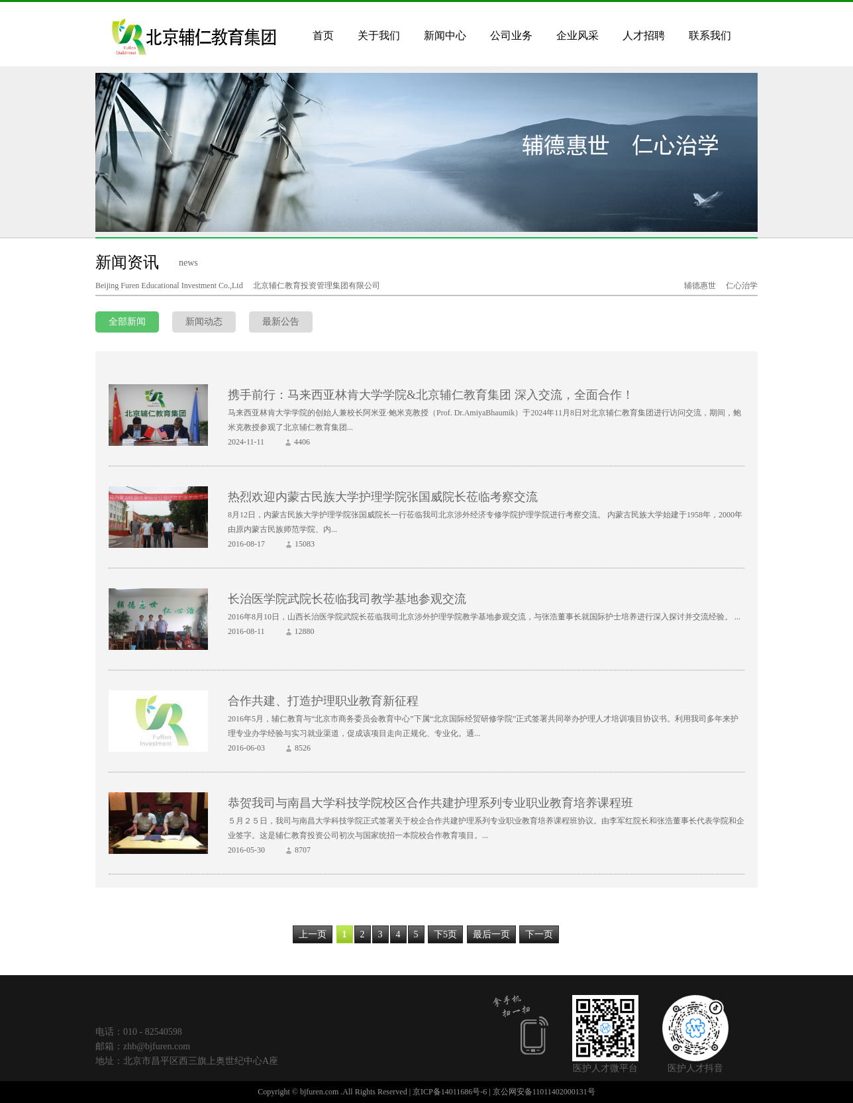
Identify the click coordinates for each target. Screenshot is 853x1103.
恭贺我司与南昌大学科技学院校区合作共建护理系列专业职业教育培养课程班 (430, 803)
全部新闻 (127, 322)
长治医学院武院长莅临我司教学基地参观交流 (347, 598)
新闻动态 (204, 322)
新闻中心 (445, 35)
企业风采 (577, 35)
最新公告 (280, 322)
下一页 (539, 934)
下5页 (445, 934)
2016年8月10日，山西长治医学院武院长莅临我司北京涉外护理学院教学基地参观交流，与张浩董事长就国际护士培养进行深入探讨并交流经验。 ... (484, 616)
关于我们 (379, 35)
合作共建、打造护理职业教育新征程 (323, 701)
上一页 (312, 934)
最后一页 (491, 934)
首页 (323, 35)
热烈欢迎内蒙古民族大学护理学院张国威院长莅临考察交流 (383, 496)
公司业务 (511, 35)
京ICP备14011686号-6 (450, 1091)
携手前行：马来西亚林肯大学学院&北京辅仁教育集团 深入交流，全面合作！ (431, 394)
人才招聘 (644, 35)
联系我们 (710, 35)
